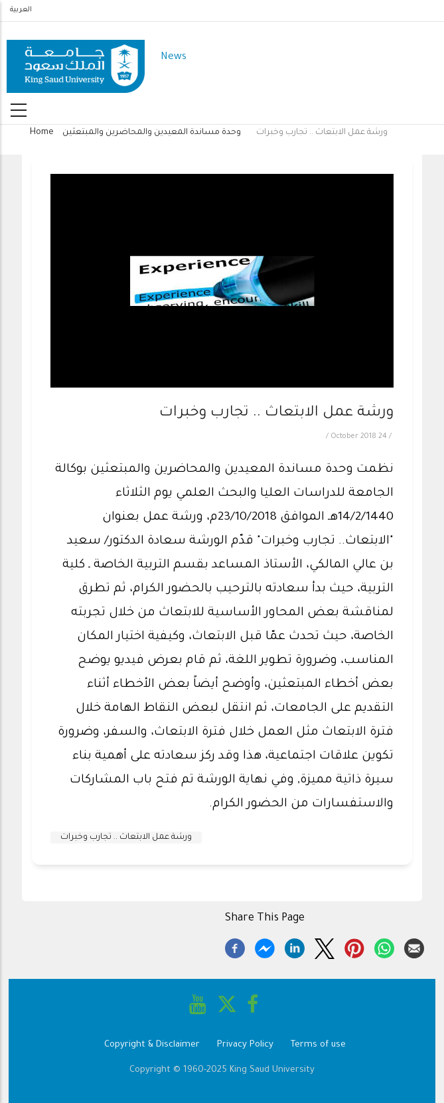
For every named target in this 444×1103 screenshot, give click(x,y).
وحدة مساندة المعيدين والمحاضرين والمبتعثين (151, 132)
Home (42, 132)
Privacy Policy (245, 1045)
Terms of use (318, 1045)
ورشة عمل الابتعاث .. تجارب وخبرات (126, 837)
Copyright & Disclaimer (152, 1045)
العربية (21, 10)
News (173, 57)
